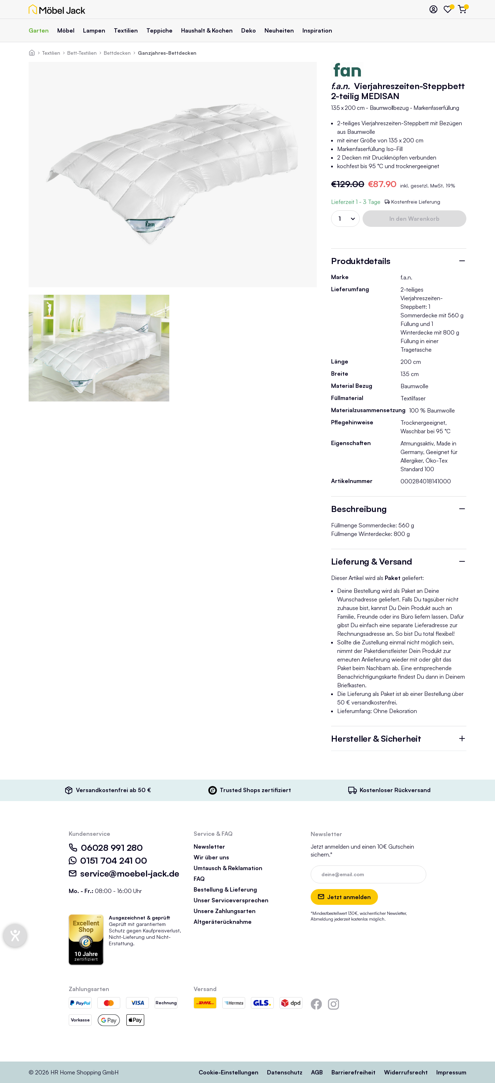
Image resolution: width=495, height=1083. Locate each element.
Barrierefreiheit (353, 1072)
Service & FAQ (213, 833)
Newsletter (209, 846)
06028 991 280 (106, 848)
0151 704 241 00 (108, 860)
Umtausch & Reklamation (228, 868)
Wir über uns (211, 857)
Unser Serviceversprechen (231, 900)
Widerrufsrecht (406, 1072)
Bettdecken (117, 53)
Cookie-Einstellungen (228, 1072)
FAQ (199, 878)
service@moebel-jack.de (124, 873)
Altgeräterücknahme (223, 921)
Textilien (51, 53)
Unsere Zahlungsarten (225, 910)
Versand (205, 988)
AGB (317, 1072)
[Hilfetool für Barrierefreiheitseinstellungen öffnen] (15, 935)
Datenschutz (284, 1072)
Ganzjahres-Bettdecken (167, 53)
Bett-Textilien (82, 53)
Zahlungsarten (89, 988)
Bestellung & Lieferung (225, 889)
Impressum (451, 1072)
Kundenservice (89, 833)
